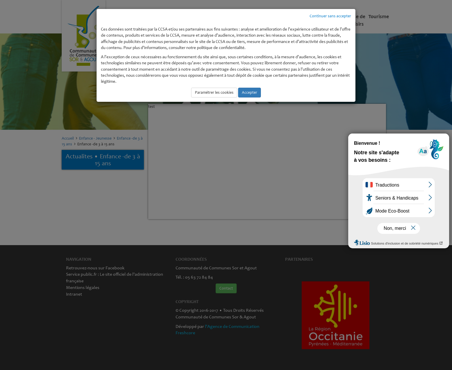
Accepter (249, 92)
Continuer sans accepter (330, 16)
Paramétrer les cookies (214, 92)
